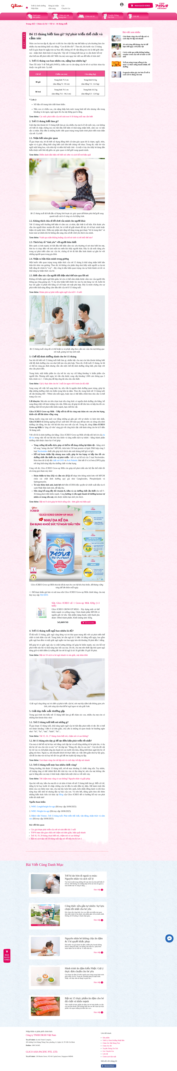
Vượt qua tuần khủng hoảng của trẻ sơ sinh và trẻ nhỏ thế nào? (66, 237)
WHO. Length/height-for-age (43, 806)
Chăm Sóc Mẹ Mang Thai (111, 1043)
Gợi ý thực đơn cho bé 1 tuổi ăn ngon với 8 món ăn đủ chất (64, 383)
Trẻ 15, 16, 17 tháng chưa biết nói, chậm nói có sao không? (63, 736)
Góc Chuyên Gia (108, 1051)
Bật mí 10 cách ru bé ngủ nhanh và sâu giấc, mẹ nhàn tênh (63, 655)
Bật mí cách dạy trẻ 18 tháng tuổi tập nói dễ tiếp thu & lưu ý (56, 839)
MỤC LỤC (24, 40)
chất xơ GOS (58, 460)
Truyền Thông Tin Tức (110, 1048)
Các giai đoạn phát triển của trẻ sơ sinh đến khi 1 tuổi (53, 829)
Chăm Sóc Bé (107, 1046)
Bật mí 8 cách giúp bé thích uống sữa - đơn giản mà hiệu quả (64, 502)
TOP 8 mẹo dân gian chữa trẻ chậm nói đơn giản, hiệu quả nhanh (58, 832)
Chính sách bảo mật (109, 1056)
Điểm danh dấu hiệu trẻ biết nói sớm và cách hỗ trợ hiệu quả (65, 155)
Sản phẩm (106, 1038)
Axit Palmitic (72, 460)
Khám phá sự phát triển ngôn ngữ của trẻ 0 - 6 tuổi (60, 292)
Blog (61, 794)
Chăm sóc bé (42, 24)
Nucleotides (42, 451)
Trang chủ (30, 24)
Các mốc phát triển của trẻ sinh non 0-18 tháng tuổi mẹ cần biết (66, 116)
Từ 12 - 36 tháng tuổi (58, 24)
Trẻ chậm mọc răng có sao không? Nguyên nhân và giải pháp (64, 779)
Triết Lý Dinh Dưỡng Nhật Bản (113, 1040)
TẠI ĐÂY (44, 595)
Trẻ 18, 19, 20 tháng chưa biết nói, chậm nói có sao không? (55, 836)
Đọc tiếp (98, 890)
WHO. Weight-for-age (40, 811)
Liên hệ (105, 1054)
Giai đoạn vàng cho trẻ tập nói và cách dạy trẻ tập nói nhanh (64, 760)
